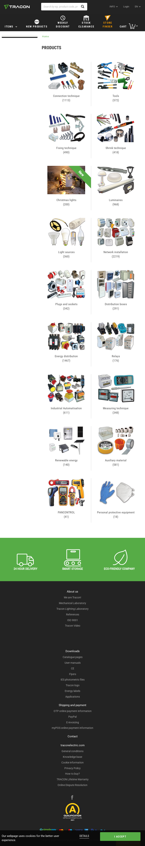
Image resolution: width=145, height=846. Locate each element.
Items (9, 26)
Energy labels (72, 690)
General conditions (72, 751)
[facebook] (72, 798)
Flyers (72, 674)
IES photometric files (73, 679)
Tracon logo (72, 685)
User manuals (73, 662)
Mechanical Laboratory (72, 603)
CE (72, 668)
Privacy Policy (72, 768)
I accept (120, 836)
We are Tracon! (72, 597)
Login (126, 6)
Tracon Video (72, 625)
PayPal (72, 716)
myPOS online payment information (72, 727)
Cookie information (72, 762)
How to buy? (72, 773)
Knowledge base (72, 756)
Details (84, 836)
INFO (112, 6)
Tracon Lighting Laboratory (72, 608)
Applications (72, 696)
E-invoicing (72, 722)
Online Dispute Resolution (72, 785)
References (72, 614)
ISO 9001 (72, 620)
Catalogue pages (73, 657)
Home (45, 36)
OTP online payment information (73, 711)
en (136, 6)
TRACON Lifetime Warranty (73, 779)
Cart (123, 26)
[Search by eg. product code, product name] (64, 6)
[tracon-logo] (17, 7)
